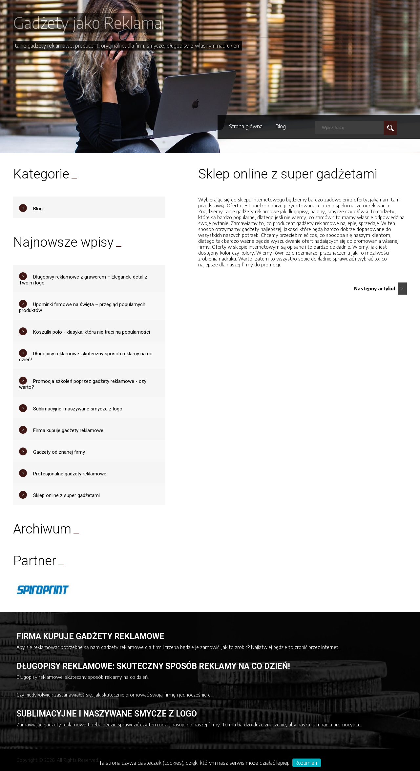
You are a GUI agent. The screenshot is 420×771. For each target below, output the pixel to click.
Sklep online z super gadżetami (66, 495)
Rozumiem (307, 763)
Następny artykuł (380, 288)
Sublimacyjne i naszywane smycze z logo (77, 409)
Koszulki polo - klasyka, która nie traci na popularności (91, 332)
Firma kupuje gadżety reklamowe (68, 430)
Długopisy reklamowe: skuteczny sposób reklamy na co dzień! (153, 666)
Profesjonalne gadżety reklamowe (69, 474)
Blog (281, 126)
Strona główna (245, 126)
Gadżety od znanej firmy (59, 452)
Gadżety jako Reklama (87, 22)
